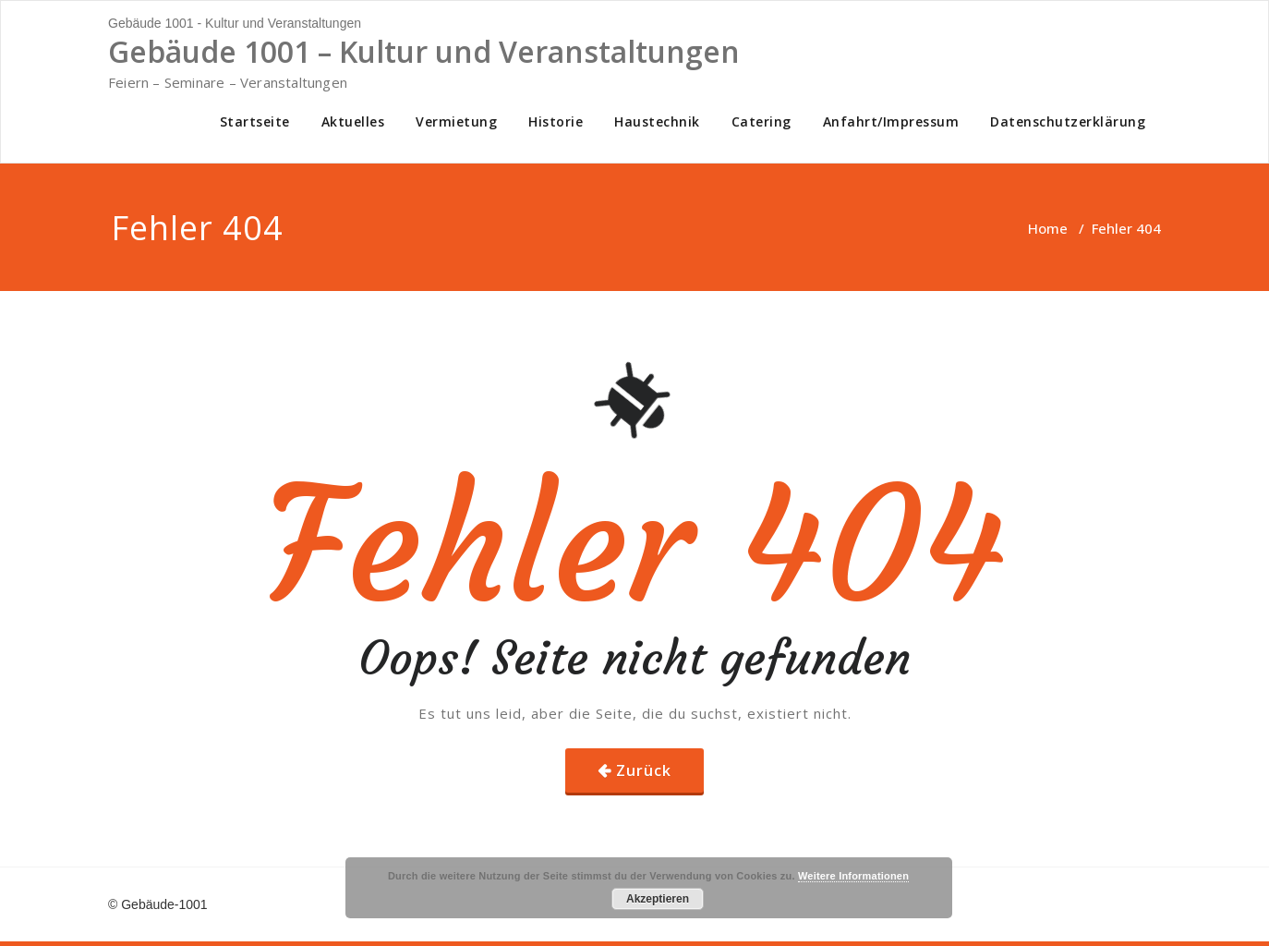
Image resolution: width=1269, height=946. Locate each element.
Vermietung (456, 121)
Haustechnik (657, 121)
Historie (555, 121)
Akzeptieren (657, 898)
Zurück (643, 770)
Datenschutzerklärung (1067, 121)
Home (1048, 228)
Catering (761, 121)
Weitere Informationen (853, 875)
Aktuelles (353, 121)
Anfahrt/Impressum (891, 121)
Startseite (255, 121)
